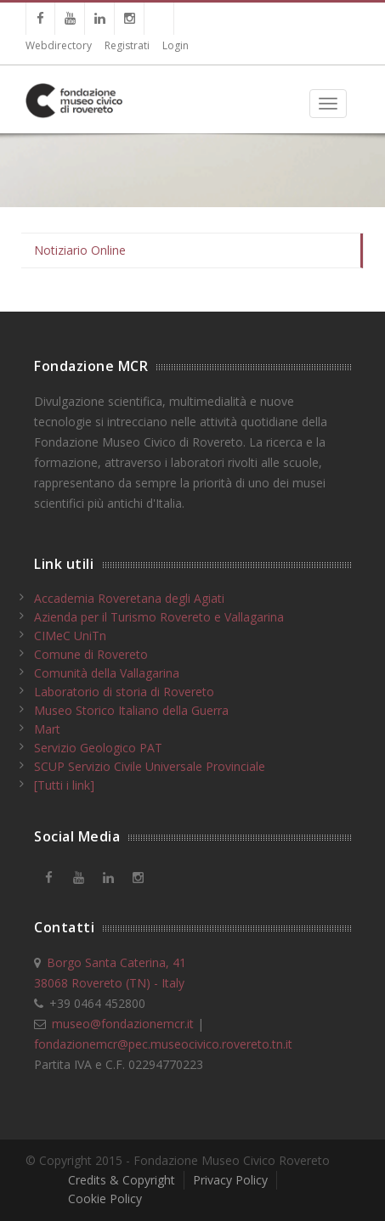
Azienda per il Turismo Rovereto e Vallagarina (159, 617)
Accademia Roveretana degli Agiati (129, 598)
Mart (47, 729)
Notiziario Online (80, 250)
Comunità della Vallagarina (106, 673)
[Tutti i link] (64, 785)
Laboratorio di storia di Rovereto (124, 692)
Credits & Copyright (121, 1180)
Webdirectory (58, 45)
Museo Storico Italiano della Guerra (131, 710)
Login (175, 45)
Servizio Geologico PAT (98, 748)
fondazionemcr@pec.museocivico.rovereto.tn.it (163, 1044)
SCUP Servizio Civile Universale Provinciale (149, 766)
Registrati (127, 45)
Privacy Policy (230, 1180)
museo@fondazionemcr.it (123, 1024)
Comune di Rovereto (91, 654)
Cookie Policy (105, 1198)
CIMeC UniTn (70, 635)
